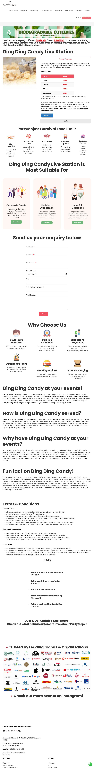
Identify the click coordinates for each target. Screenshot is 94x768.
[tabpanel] (65, 90)
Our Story (51, 760)
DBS (37, 520)
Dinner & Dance (8, 763)
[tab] (65, 59)
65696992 (41, 40)
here (10, 45)
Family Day (6, 760)
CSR (49, 763)
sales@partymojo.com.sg (67, 42)
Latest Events (53, 765)
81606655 (59, 40)
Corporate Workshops (10, 765)
